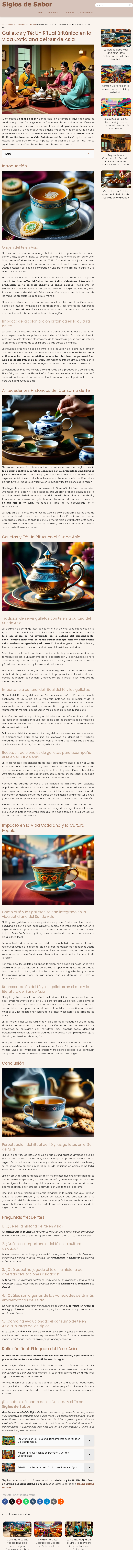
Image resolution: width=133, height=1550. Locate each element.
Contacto (69, 12)
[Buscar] (130, 5)
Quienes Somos (85, 12)
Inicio (40, 12)
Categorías (52, 12)
